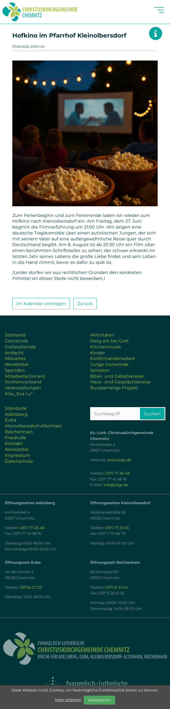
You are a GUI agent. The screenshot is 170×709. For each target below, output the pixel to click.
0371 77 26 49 (117, 473)
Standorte (16, 408)
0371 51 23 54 (116, 587)
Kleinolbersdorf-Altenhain (33, 425)
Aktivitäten (102, 334)
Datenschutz (19, 461)
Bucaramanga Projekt (114, 387)
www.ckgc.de (119, 460)
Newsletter (17, 364)
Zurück (85, 303)
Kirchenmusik (105, 346)
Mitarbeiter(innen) (25, 376)
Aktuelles (15, 358)
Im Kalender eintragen (41, 303)
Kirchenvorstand (23, 381)
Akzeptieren (99, 700)
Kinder (97, 352)
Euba (10, 419)
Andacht (14, 352)
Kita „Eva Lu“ (19, 393)
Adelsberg (16, 414)
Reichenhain (19, 431)
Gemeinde (16, 340)
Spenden (15, 370)
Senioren (100, 370)
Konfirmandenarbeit (112, 358)
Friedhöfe (15, 437)
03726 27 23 (31, 587)
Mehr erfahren (68, 700)
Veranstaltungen (23, 387)
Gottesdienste (20, 346)
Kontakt (13, 443)
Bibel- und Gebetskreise (117, 376)
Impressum (17, 455)
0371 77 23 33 (117, 528)
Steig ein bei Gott (109, 340)
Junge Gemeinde (109, 364)
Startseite (15, 334)
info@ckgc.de (115, 485)
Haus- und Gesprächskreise (120, 381)
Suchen (152, 413)
